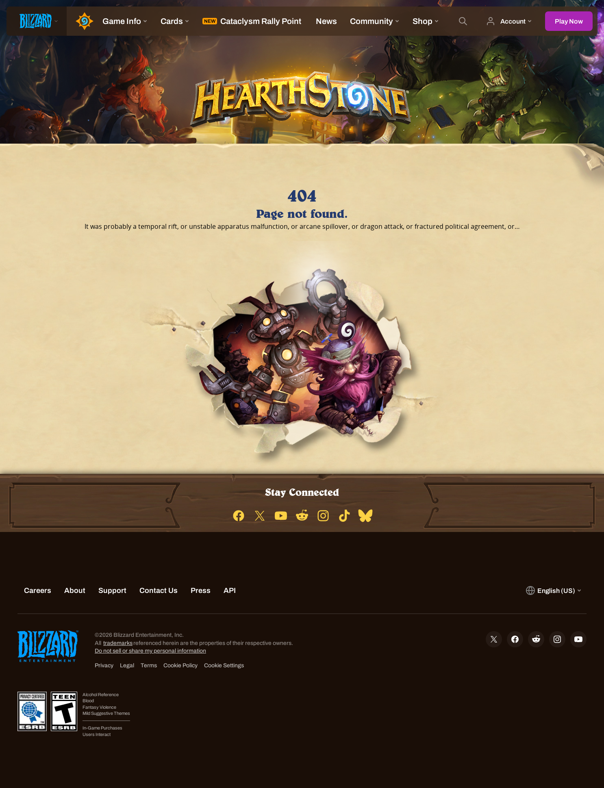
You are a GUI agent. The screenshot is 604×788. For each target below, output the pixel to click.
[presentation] (37, 21)
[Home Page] (81, 21)
